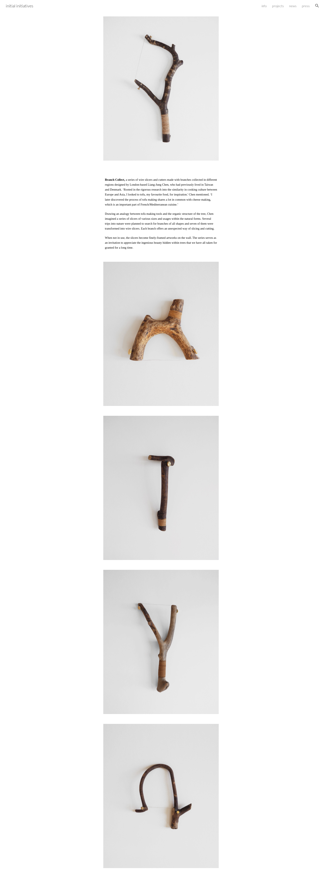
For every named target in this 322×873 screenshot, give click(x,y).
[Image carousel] (161, 88)
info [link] (264, 6)
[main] (161, 211)
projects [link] (278, 6)
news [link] (293, 6)
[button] (317, 6)
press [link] (306, 6)
